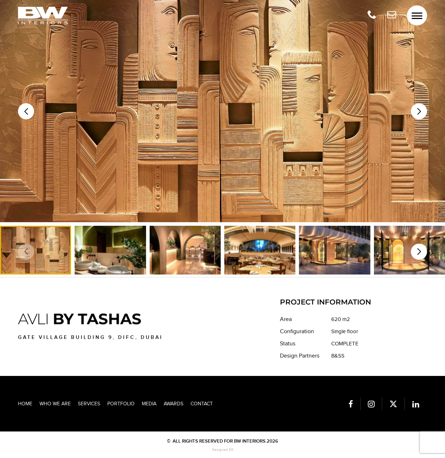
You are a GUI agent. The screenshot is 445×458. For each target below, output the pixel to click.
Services (89, 404)
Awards (173, 404)
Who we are (55, 404)
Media (149, 404)
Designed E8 (222, 450)
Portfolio (121, 404)
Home (25, 404)
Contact (202, 404)
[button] (419, 111)
